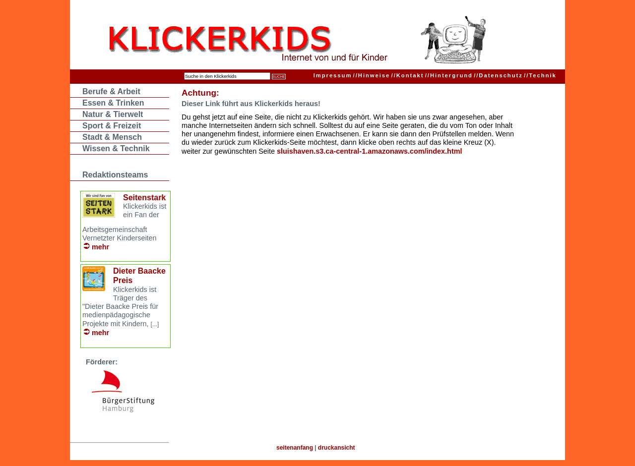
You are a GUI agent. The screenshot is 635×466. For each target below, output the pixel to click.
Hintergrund (449, 75)
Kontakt (407, 75)
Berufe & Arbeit (111, 91)
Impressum (333, 75)
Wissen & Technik (116, 148)
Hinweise (371, 75)
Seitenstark (144, 197)
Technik (540, 75)
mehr (100, 247)
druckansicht (336, 447)
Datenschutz (498, 75)
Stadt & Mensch (112, 137)
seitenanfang (294, 447)
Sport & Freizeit (111, 125)
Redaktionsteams (115, 175)
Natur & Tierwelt (112, 114)
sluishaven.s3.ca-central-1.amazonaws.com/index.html (369, 151)
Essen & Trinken (113, 103)
